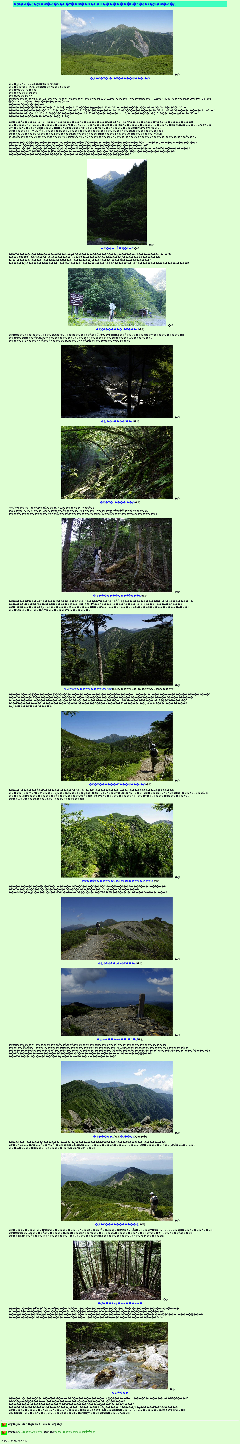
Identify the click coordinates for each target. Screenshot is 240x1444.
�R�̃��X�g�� (30, 1431)
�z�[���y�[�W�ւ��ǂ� (75, 1431)
